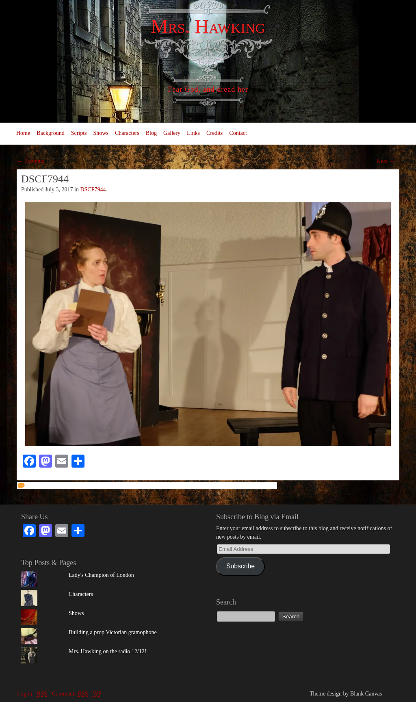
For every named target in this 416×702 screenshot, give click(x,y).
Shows (100, 133)
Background (50, 133)
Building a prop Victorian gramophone (113, 632)
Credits (214, 133)
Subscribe (240, 566)
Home (23, 133)
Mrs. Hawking (208, 26)
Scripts (79, 133)
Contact (238, 133)
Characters (127, 133)
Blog (151, 133)
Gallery (171, 133)
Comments (70, 694)
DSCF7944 (93, 189)
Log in (24, 694)
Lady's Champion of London (101, 575)
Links (193, 133)
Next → (386, 161)
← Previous (30, 161)
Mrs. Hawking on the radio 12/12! (107, 651)
